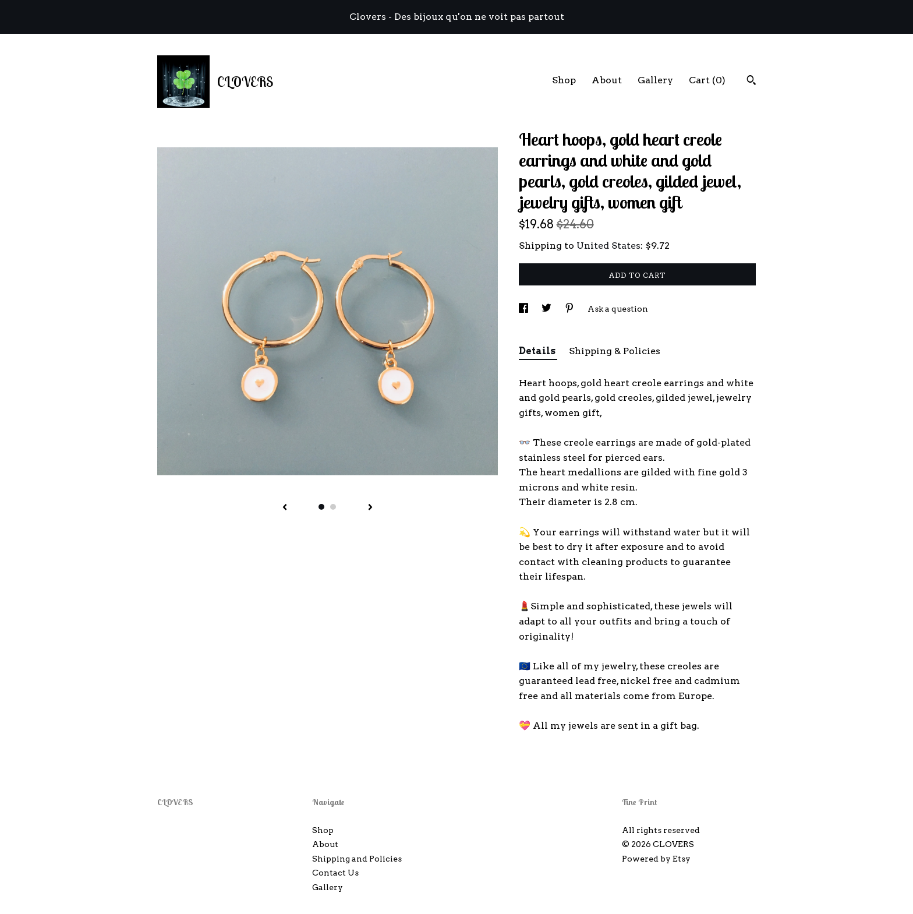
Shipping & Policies (614, 351)
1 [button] (321, 507)
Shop (564, 80)
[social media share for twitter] (547, 308)
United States (608, 245)
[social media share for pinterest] (570, 308)
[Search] (751, 81)
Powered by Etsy (656, 858)
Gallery (655, 80)
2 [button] (333, 507)
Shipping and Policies (357, 858)
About (607, 80)
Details (538, 351)
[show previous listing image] (285, 508)
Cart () (707, 80)
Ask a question (618, 308)
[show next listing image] (370, 508)
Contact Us (335, 872)
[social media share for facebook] (524, 308)
